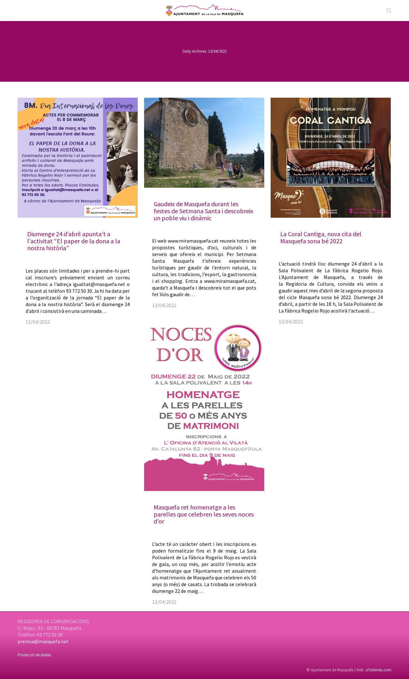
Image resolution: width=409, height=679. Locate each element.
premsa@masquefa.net (43, 641)
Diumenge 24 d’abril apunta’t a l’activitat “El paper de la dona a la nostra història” (73, 241)
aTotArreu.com (378, 670)
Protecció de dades (34, 655)
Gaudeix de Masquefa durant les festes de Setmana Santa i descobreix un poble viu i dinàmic (203, 211)
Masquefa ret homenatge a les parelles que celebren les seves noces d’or (204, 514)
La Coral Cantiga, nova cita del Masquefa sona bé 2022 (320, 237)
